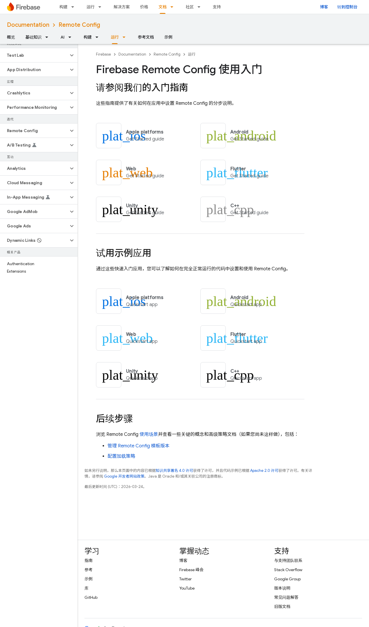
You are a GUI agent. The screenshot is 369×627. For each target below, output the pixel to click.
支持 (217, 7)
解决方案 (122, 7)
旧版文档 (282, 606)
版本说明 (282, 588)
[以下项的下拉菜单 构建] (74, 7)
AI (63, 37)
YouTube (187, 588)
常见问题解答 (286, 597)
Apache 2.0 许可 (264, 470)
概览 (11, 37)
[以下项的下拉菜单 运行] (101, 7)
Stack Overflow (288, 569)
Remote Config (79, 25)
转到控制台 (347, 7)
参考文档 (146, 37)
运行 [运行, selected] (115, 37)
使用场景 (149, 434)
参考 (88, 569)
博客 (324, 7)
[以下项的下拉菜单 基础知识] (48, 37)
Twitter (185, 579)
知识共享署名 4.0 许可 (174, 470)
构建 (63, 7)
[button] (34, 55)
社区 (190, 7)
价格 (144, 7)
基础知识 (33, 37)
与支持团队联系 (288, 560)
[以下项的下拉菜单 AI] (71, 37)
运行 (90, 7)
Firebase (103, 54)
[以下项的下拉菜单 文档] (173, 7)
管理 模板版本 (139, 446)
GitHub (90, 597)
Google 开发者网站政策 (124, 476)
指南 (88, 560)
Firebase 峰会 (191, 569)
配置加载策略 (121, 456)
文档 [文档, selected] (163, 7)
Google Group (287, 579)
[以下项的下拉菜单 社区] (201, 7)
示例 (168, 37)
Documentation (28, 25)
